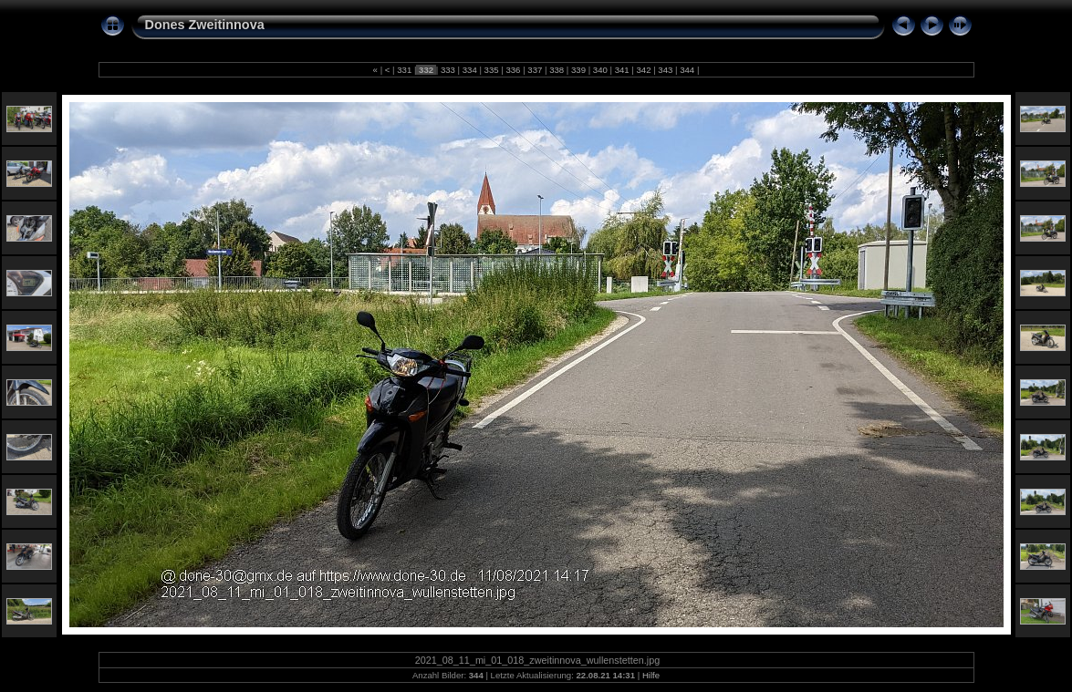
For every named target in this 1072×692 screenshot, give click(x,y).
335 (491, 70)
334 (469, 70)
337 (535, 70)
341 (621, 70)
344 (687, 70)
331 (404, 70)
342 (643, 70)
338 (556, 70)
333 (447, 70)
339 (578, 70)
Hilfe (651, 675)
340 (599, 70)
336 (513, 70)
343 (665, 70)
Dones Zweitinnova (205, 24)
